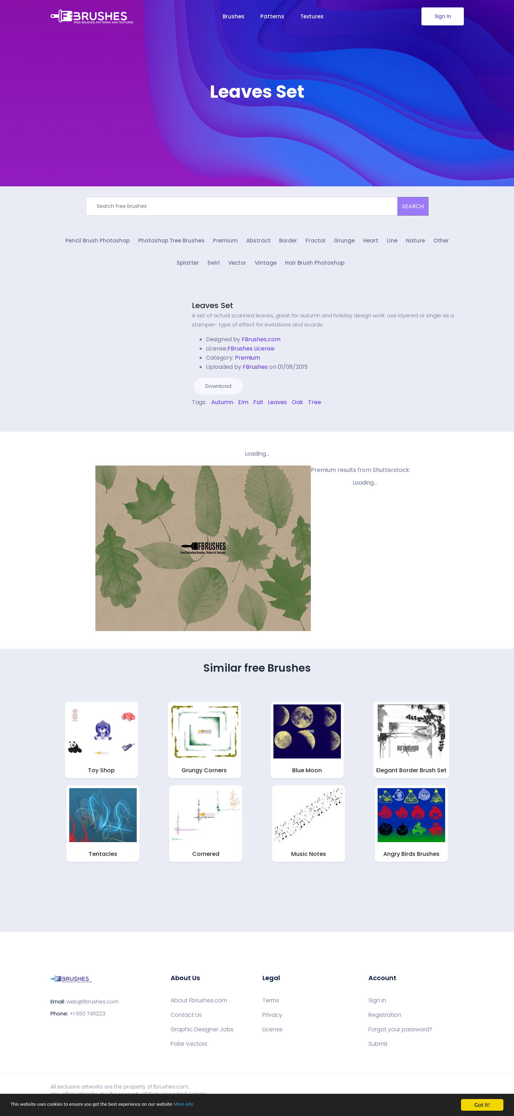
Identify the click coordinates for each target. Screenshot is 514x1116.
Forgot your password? (400, 1033)
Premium (225, 242)
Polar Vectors (189, 1047)
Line (392, 242)
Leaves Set (212, 309)
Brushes (233, 16)
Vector (237, 266)
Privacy (272, 1018)
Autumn (222, 406)
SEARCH (413, 206)
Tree (314, 406)
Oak (297, 406)
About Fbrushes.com (199, 1004)
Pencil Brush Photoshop (97, 242)
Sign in (377, 1004)
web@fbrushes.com (92, 1005)
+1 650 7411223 (87, 1017)
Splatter (188, 266)
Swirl (213, 266)
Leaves (277, 406)
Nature (415, 242)
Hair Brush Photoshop (314, 266)
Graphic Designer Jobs (202, 1033)
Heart (370, 242)
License (272, 1033)
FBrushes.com (261, 343)
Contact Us (186, 1018)
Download (218, 389)
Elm (243, 406)
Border (288, 242)
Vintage (266, 266)
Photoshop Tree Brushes (171, 242)
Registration (384, 1018)
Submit (378, 1047)
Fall (258, 406)
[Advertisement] (257, 123)
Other (441, 242)
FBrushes (255, 370)
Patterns (272, 16)
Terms (270, 1004)
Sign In (442, 16)
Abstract (258, 242)
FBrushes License (251, 352)
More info (217, 1105)
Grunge (344, 242)
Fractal (315, 242)
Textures (312, 16)
